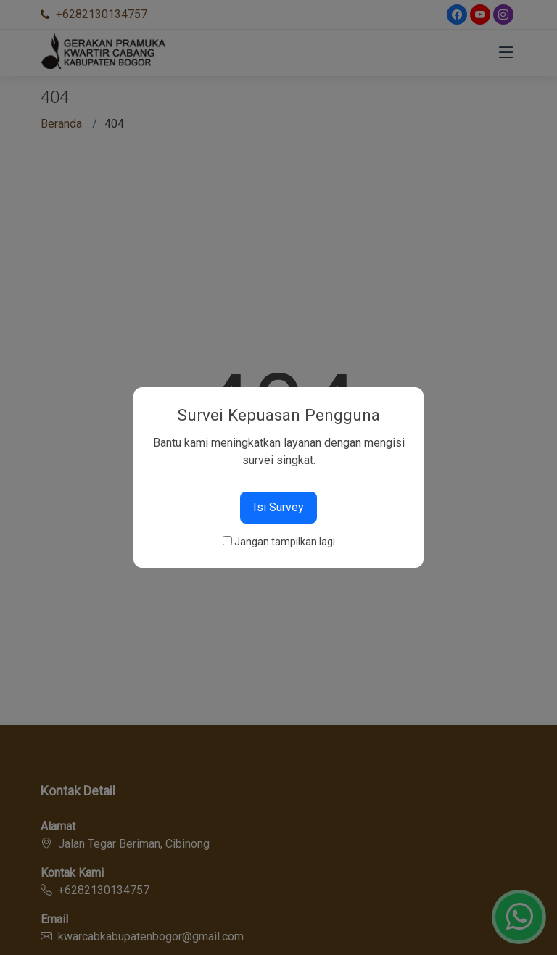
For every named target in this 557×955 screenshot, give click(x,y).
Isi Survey (278, 507)
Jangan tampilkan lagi (284, 541)
